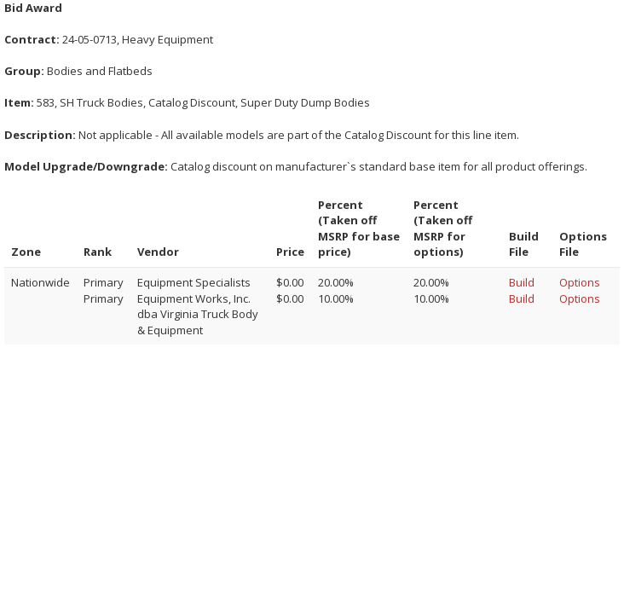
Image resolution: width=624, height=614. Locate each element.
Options (579, 282)
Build (521, 282)
